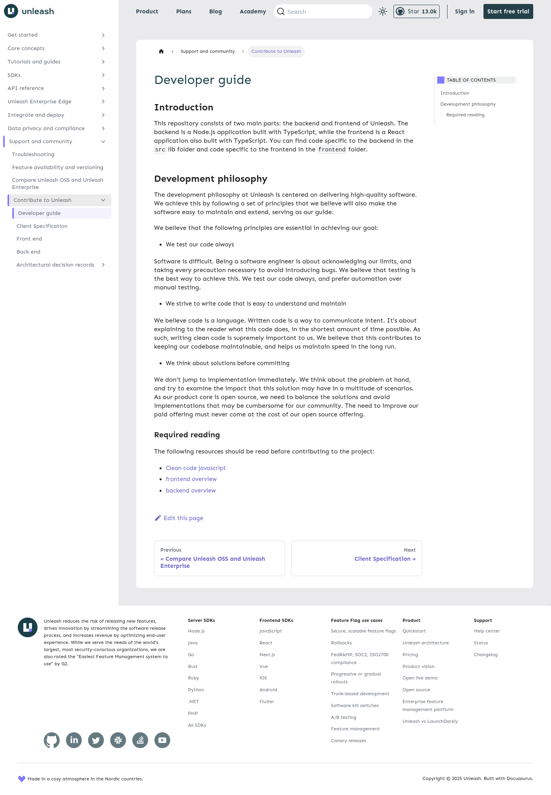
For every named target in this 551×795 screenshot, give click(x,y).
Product (147, 11)
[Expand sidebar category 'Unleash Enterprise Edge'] (103, 102)
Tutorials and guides (34, 61)
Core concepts (26, 48)
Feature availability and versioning (57, 167)
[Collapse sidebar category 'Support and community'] (103, 141)
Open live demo (420, 678)
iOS (263, 678)
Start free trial (508, 11)
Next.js (267, 654)
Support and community (40, 141)
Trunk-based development (360, 693)
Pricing (410, 654)
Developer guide (39, 213)
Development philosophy (468, 104)
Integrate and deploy (36, 115)
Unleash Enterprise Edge (39, 101)
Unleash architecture (425, 643)
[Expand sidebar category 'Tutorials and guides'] (103, 62)
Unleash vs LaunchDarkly (430, 721)
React (266, 643)
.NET (193, 701)
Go (191, 654)
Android (268, 689)
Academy (253, 11)
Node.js (196, 631)
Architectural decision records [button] (55, 264)
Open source (416, 689)
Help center (487, 631)
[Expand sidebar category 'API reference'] (103, 88)
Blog (215, 11)
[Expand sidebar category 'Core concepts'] (103, 48)
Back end (28, 251)
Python (196, 689)
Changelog (486, 654)
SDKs (14, 75)
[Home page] (161, 51)
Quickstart (414, 631)
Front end (29, 238)
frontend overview (191, 479)
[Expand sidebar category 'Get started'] (103, 35)
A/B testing (343, 717)
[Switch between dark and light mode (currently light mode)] (383, 11)
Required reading (465, 115)
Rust (192, 666)
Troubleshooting (33, 154)
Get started (23, 35)
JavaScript (271, 631)
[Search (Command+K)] (323, 11)
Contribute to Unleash (42, 200)
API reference (26, 88)
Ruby (193, 678)
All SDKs (197, 725)
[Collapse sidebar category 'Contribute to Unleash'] (103, 200)
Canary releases (348, 740)
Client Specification (42, 226)
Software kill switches (355, 705)
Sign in (464, 11)
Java (192, 643)
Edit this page (178, 518)
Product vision (418, 666)
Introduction (454, 93)
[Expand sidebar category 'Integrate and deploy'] (103, 115)
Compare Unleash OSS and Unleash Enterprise (57, 183)
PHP (193, 713)
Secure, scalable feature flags (363, 631)
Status (481, 643)
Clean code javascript (196, 468)
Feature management (355, 729)
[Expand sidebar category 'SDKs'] (103, 75)
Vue (264, 666)
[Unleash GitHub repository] (416, 11)
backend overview (191, 490)
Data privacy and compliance (46, 128)
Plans (183, 11)
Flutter (267, 701)
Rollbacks (341, 643)
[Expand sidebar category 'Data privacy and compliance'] (103, 128)
